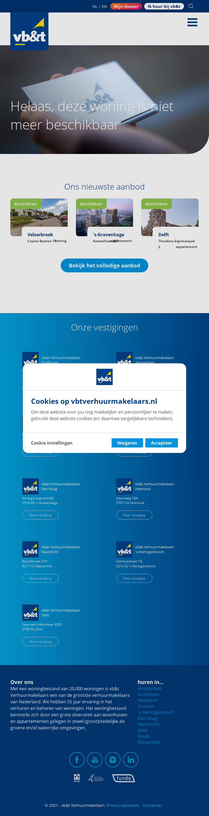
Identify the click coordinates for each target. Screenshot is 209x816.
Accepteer (161, 443)
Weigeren (127, 443)
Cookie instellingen (52, 443)
